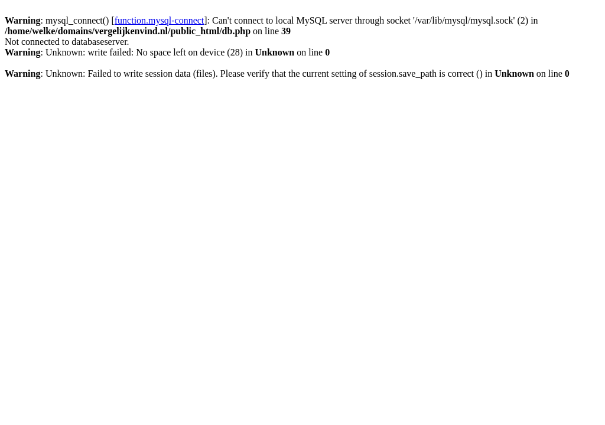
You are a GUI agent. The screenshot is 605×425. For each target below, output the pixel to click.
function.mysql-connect (159, 20)
